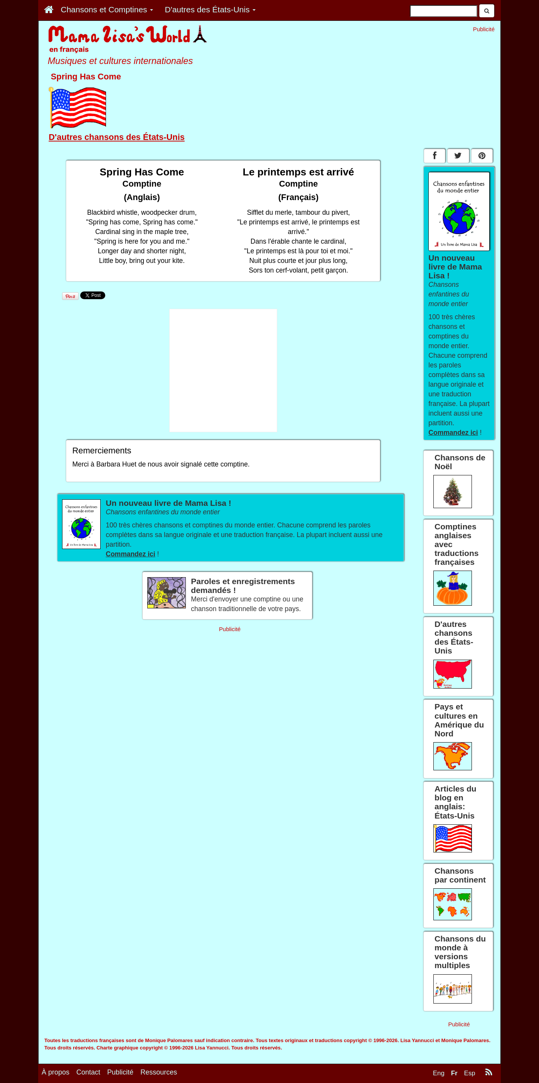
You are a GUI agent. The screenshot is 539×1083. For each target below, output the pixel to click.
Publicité (120, 1072)
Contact (88, 1072)
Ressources (158, 1072)
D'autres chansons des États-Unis (117, 137)
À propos (55, 1072)
